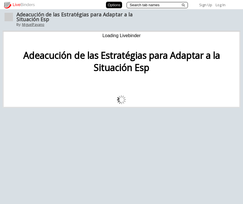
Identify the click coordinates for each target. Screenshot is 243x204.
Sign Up (205, 4)
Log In (220, 4)
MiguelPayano (33, 24)
